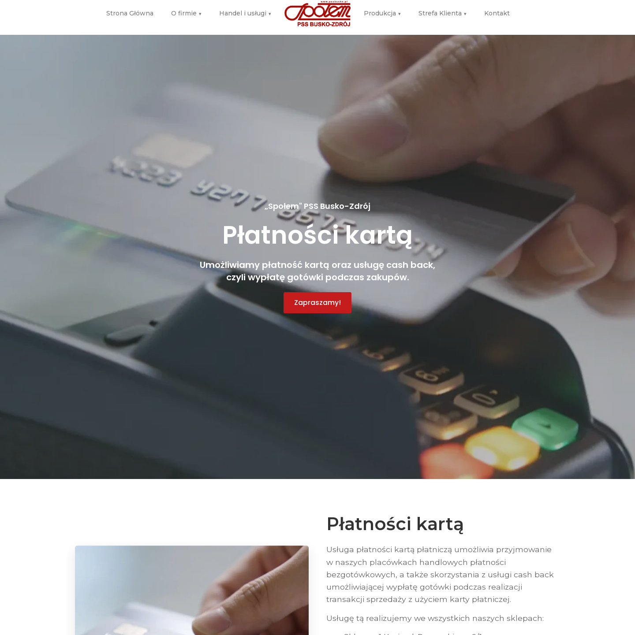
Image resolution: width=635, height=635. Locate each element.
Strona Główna (129, 10)
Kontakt (497, 10)
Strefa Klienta (442, 10)
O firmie (186, 10)
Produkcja (382, 10)
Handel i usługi (245, 10)
